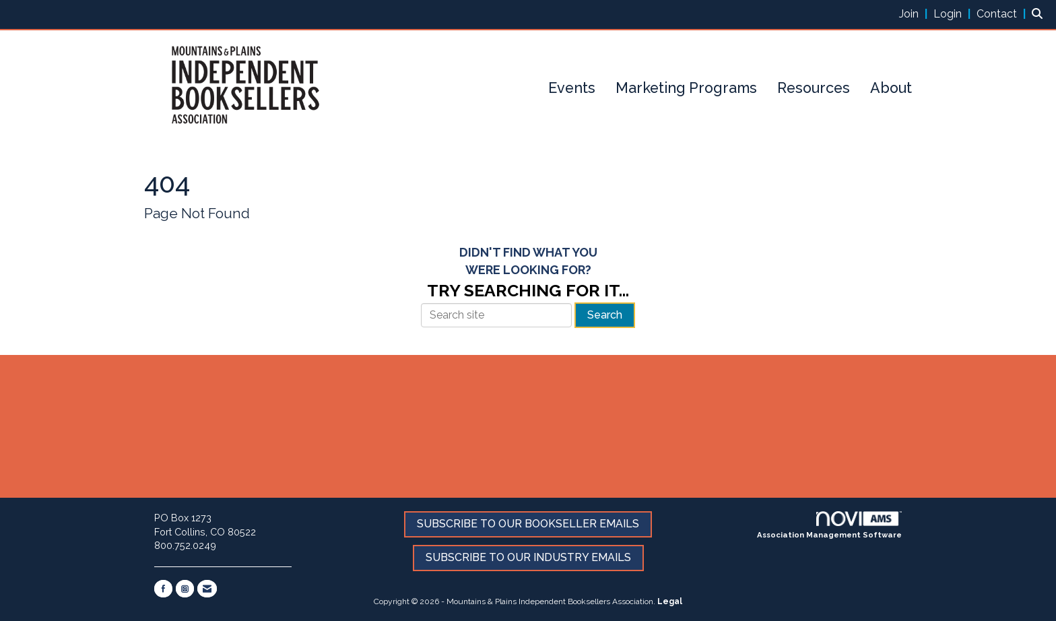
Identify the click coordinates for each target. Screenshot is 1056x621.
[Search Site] (1039, 13)
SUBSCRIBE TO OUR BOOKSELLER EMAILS (528, 523)
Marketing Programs (686, 87)
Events (571, 87)
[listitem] (915, 13)
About (891, 87)
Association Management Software (829, 525)
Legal (669, 601)
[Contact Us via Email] (207, 588)
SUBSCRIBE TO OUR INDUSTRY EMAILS (528, 557)
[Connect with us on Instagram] (185, 588)
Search (604, 314)
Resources (813, 87)
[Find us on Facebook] (163, 588)
